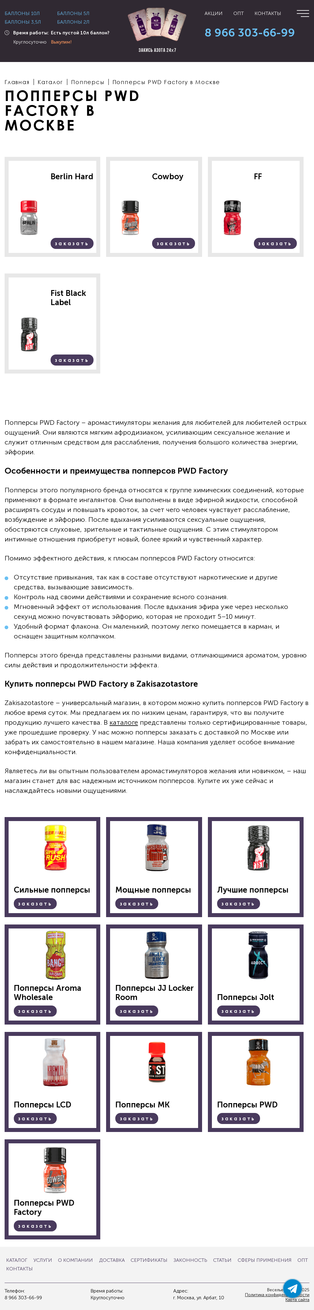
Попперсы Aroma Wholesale (47, 993)
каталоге (123, 722)
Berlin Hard (72, 176)
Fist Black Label (68, 298)
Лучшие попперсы (253, 890)
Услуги (42, 1260)
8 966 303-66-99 (250, 33)
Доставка (112, 1260)
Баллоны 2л (73, 22)
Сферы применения (265, 1260)
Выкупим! (61, 42)
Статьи (222, 1260)
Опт (238, 13)
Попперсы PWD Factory (44, 1208)
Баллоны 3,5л (23, 22)
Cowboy (167, 176)
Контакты (268, 13)
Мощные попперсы (153, 890)
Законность (190, 1260)
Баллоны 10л (22, 13)
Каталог (16, 1260)
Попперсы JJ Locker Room (154, 993)
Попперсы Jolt (245, 997)
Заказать (72, 243)
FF (258, 176)
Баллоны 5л (73, 13)
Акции (214, 13)
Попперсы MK (142, 1105)
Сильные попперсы (52, 890)
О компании (75, 1260)
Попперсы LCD (42, 1105)
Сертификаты (149, 1260)
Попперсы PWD (247, 1105)
